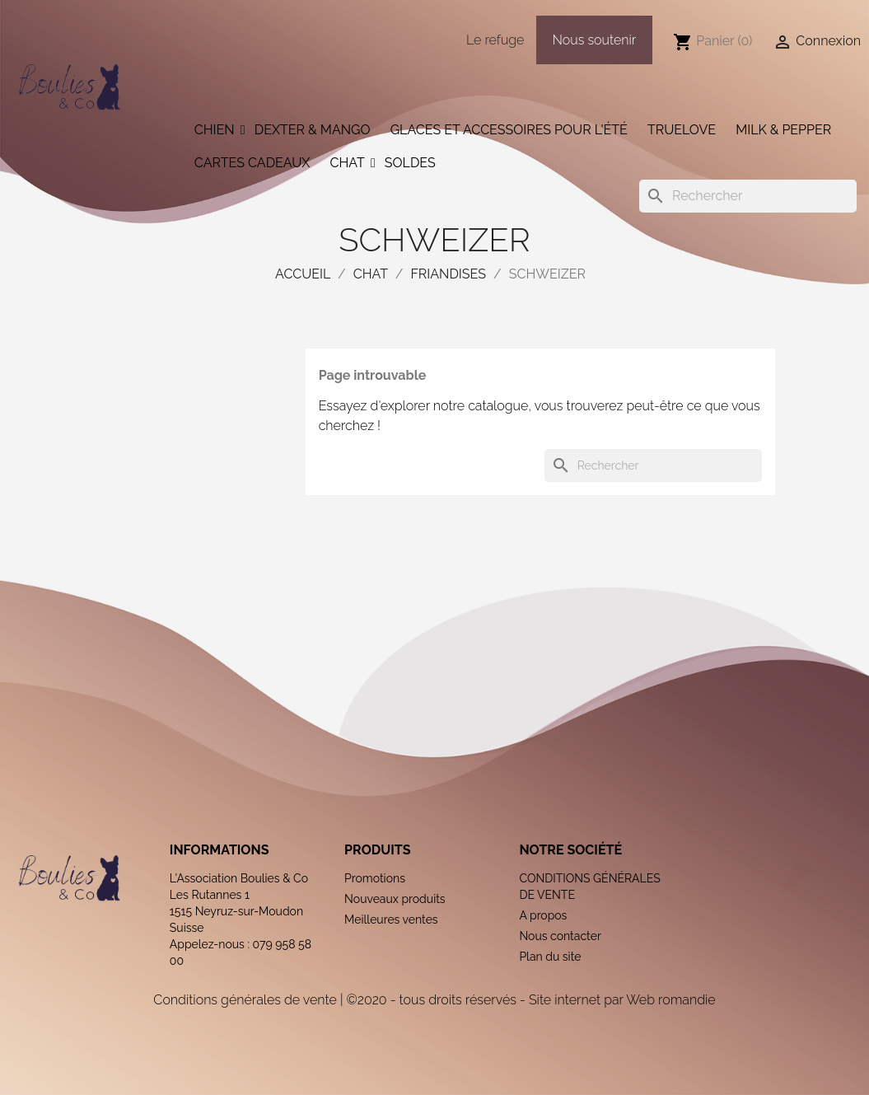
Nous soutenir (595, 40)
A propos (543, 915)
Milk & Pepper (783, 130)
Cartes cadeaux (252, 163)
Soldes (410, 163)
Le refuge (495, 40)
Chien (214, 130)
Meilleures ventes (391, 919)
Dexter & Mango (313, 130)
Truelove (681, 130)
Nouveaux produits (395, 898)
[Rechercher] (748, 196)
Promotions (374, 878)
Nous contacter (559, 936)
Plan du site (550, 956)
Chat (346, 163)
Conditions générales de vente (244, 1000)
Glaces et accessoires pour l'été (509, 130)
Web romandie (670, 1000)
